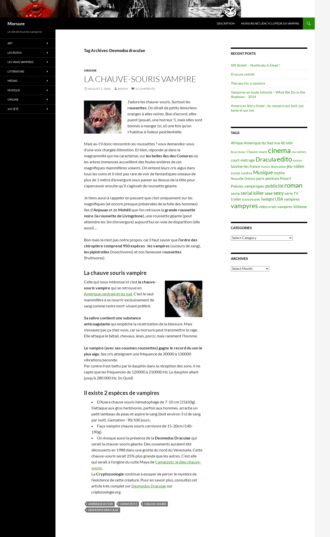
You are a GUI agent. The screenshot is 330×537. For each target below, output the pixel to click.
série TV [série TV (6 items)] (291, 193)
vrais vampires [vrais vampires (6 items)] (280, 207)
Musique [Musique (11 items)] (263, 172)
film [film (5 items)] (246, 167)
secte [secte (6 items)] (235, 193)
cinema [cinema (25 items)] (279, 150)
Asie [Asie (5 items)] (277, 143)
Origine (90, 70)
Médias (12, 80)
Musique (13, 90)
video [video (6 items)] (263, 207)
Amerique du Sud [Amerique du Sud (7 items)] (258, 142)
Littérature (15, 71)
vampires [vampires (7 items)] (292, 199)
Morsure (16, 23)
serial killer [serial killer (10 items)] (252, 193)
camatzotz (128, 503)
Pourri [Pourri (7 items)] (285, 178)
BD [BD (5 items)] (283, 143)
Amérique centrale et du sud (108, 293)
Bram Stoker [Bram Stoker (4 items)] (238, 152)
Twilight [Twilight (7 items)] (267, 199)
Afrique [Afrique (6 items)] (237, 143)
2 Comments (145, 89)
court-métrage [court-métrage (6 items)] (243, 160)
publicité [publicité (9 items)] (274, 186)
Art (9, 43)
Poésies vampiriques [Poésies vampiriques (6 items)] (248, 186)
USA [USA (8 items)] (279, 199)
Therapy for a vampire (248, 83)
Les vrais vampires (20, 62)
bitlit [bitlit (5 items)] (289, 143)
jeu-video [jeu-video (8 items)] (295, 166)
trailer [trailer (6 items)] (236, 199)
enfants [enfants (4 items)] (297, 160)
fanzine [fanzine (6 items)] (237, 166)
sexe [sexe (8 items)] (269, 193)
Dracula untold (242, 74)
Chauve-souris (155, 503)
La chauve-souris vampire (140, 79)
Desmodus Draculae (148, 485)
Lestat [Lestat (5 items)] (235, 173)
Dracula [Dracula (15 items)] (266, 159)
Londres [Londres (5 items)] (246, 173)
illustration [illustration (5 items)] (278, 167)
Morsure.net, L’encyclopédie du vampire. (270, 23)
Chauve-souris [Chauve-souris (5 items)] (257, 152)
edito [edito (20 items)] (284, 159)
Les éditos (14, 52)
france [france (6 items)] (255, 166)
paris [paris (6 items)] (260, 178)
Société (12, 109)
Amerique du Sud (100, 503)
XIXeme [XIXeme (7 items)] (300, 206)
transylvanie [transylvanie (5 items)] (251, 199)
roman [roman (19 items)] (293, 185)
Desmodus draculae (103, 509)
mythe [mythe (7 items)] (279, 172)
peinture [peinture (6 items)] (272, 178)
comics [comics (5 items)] (301, 152)
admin (123, 89)
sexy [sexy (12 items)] (279, 193)
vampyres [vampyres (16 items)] (244, 205)
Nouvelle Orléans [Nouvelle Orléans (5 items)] (243, 179)
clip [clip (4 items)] (294, 152)
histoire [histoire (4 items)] (265, 166)
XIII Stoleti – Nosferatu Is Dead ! (255, 65)
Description (226, 23)
